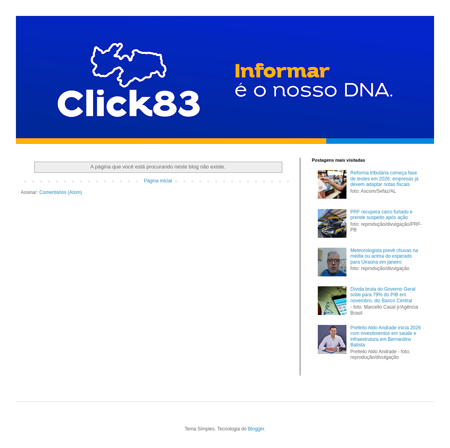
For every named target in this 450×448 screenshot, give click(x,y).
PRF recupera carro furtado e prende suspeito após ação (381, 214)
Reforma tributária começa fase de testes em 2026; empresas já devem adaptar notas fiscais (384, 178)
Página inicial (158, 181)
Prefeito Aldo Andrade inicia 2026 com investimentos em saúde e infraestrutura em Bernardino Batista (385, 336)
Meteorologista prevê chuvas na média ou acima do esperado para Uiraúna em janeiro (384, 256)
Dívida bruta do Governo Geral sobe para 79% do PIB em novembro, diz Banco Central (382, 294)
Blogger (256, 429)
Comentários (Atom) (60, 192)
